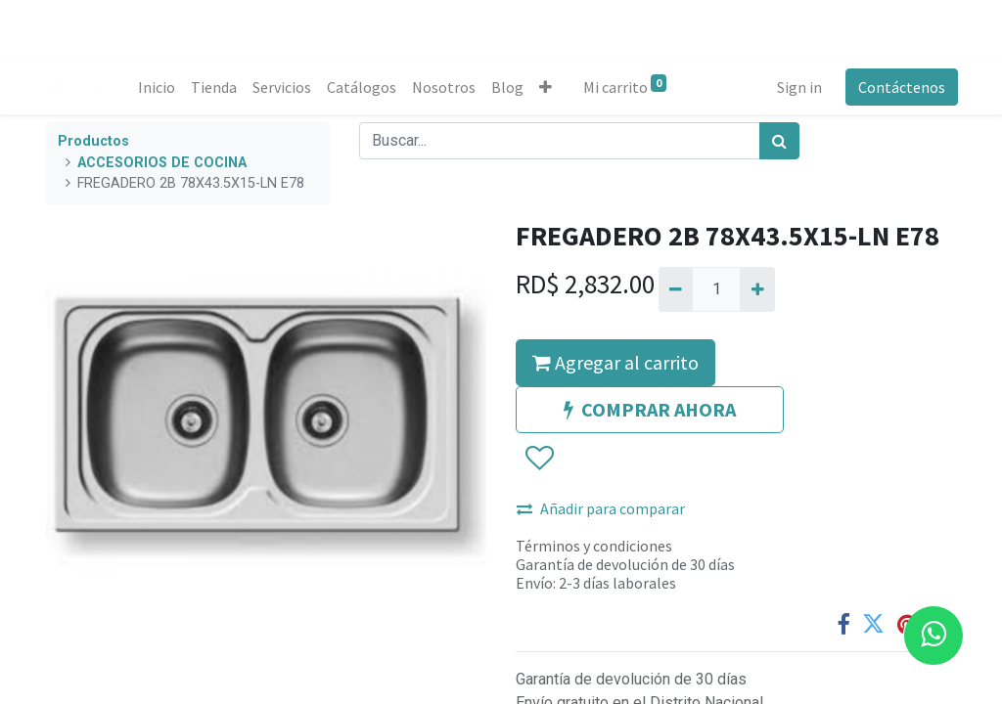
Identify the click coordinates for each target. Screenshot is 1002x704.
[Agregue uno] (757, 289)
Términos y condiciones (594, 545)
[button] (547, 87)
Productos (93, 141)
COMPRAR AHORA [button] (650, 409)
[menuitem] (158, 87)
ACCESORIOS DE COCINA (162, 162)
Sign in (797, 87)
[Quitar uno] (676, 289)
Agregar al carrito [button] (615, 362)
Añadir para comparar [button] (601, 508)
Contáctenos (899, 87)
